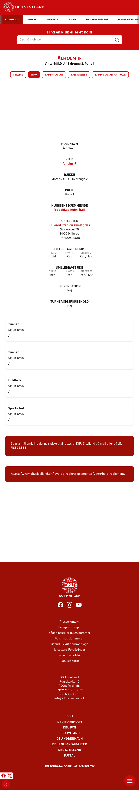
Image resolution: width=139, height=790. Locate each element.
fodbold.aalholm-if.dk (70, 210)
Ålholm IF (69, 163)
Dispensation (70, 286)
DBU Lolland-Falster (69, 744)
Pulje (69, 190)
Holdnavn (69, 144)
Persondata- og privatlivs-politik (69, 766)
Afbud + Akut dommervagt (69, 644)
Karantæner (79, 75)
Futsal (69, 755)
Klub (69, 159)
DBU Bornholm (69, 722)
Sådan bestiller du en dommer (69, 633)
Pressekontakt (69, 621)
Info (34, 75)
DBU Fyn (69, 727)
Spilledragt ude (69, 267)
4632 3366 (18, 448)
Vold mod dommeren (69, 638)
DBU (69, 716)
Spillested (69, 221)
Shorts (69, 253)
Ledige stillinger (69, 627)
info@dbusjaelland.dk (69, 698)
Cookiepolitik (69, 661)
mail (103, 443)
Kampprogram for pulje (110, 75)
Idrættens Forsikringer (69, 649)
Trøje (52, 253)
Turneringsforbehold (69, 301)
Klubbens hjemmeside (69, 205)
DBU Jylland (69, 733)
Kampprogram (54, 75)
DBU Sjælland (69, 750)
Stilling (18, 75)
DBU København (69, 738)
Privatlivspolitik (69, 655)
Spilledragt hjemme (69, 249)
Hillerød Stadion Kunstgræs (69, 225)
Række (69, 174)
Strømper (86, 253)
